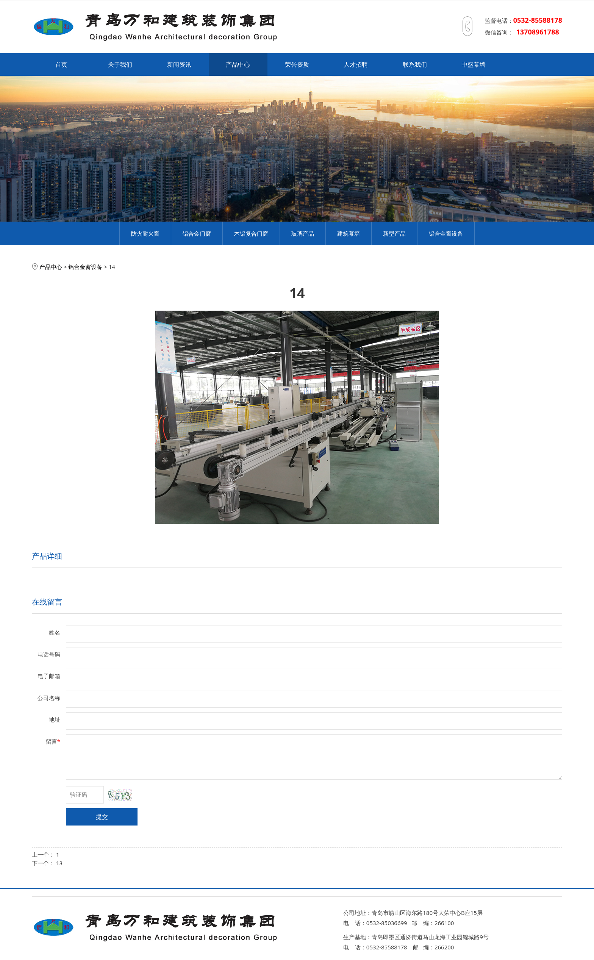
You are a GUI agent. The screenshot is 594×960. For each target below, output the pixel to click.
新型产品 (394, 233)
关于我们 (120, 64)
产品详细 (47, 556)
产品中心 (238, 64)
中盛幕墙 (473, 64)
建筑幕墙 (348, 233)
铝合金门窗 (197, 233)
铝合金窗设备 (446, 233)
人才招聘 (356, 64)
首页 (61, 64)
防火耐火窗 (145, 233)
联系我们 (415, 64)
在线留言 (47, 602)
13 (59, 863)
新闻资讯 (179, 64)
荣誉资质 (297, 64)
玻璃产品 (302, 233)
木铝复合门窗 (251, 233)
